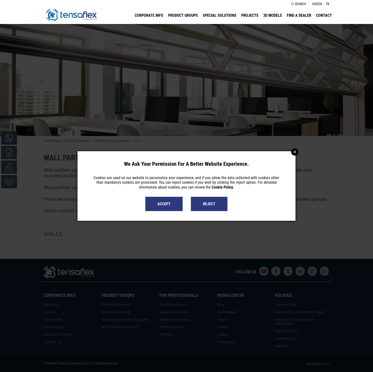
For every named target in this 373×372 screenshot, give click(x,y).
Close (294, 152)
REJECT (209, 204)
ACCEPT (164, 204)
